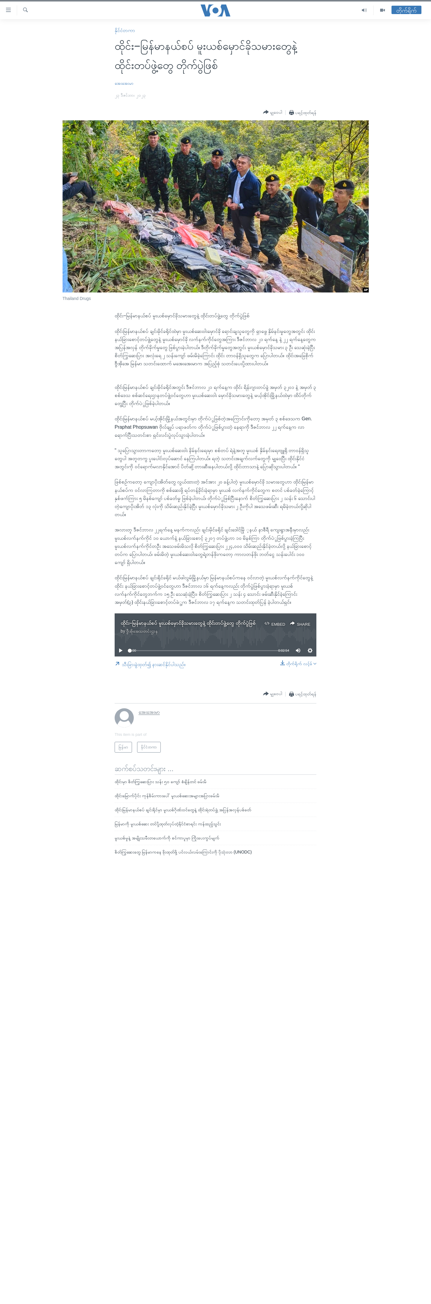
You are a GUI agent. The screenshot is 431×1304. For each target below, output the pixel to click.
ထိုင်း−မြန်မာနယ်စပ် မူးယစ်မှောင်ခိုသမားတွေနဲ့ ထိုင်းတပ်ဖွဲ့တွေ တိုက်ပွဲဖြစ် (188, 623)
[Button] (272, 112)
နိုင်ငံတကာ (125, 30)
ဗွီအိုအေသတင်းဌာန (142, 631)
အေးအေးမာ (124, 83)
